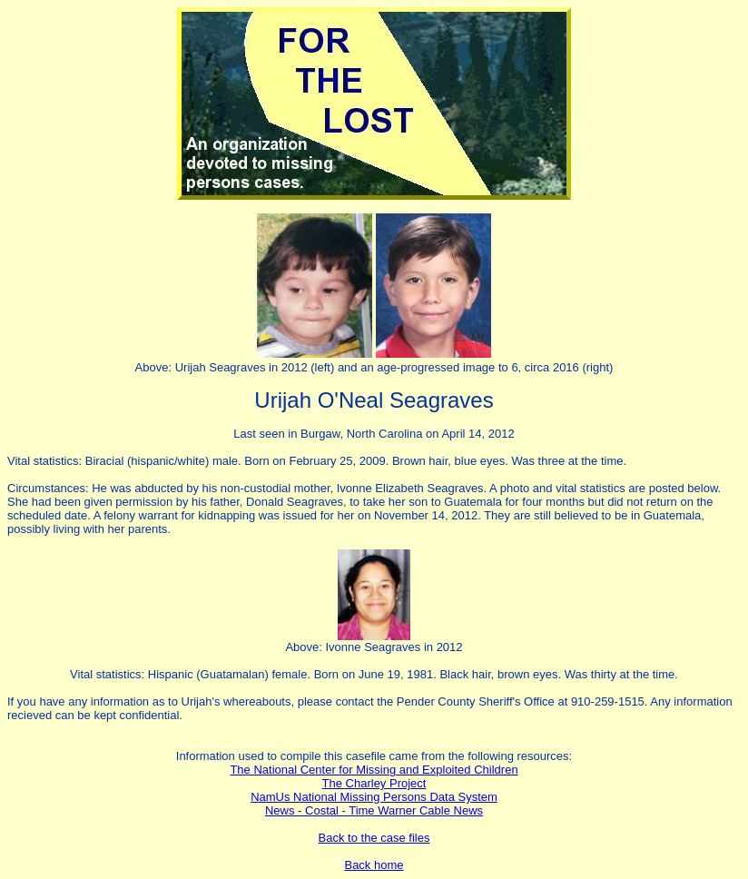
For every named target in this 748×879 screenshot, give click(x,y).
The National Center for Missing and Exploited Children (373, 769)
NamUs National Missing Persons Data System (374, 797)
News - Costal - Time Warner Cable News (374, 810)
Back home (373, 865)
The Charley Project (374, 783)
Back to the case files (374, 837)
